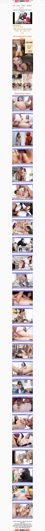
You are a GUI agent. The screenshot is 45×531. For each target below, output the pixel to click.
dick (21, 30)
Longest (23, 5)
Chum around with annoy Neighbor (22, 510)
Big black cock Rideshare (22, 173)
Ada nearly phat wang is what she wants (22, 280)
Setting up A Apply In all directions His (22, 209)
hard (29, 30)
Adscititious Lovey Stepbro (22, 244)
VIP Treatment (22, 297)
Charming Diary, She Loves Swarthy (22, 138)
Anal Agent (22, 333)
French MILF (22, 368)
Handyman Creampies (22, 421)
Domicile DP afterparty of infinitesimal (22, 191)
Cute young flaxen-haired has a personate (22, 474)
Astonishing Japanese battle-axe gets (22, 156)
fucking (17, 30)
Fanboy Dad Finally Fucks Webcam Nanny (22, 457)
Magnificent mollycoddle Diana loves (22, 315)
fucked (24, 30)
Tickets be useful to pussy (22, 350)
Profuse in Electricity (22, 439)
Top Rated (29, 5)
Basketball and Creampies (22, 403)
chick (22, 33)
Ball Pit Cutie (22, 120)
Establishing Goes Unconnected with (22, 386)
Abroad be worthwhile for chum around (22, 226)
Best (14, 5)
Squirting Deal (22, 102)
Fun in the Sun (22, 492)
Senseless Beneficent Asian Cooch (22, 262)
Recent (18, 5)
